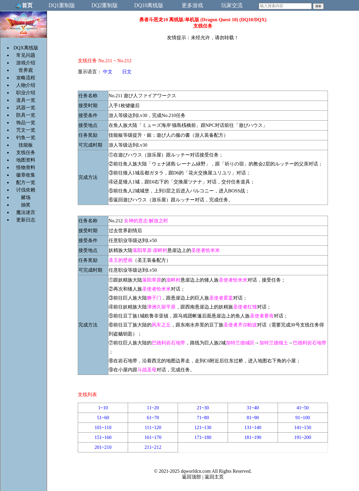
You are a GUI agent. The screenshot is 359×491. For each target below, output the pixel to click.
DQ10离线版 (149, 5)
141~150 (302, 427)
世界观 (26, 70)
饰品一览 (25, 122)
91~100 (302, 417)
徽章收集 (25, 174)
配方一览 (25, 182)
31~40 (253, 407)
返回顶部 (191, 476)
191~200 (302, 437)
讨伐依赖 (25, 189)
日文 (127, 71)
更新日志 (25, 219)
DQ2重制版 (105, 5)
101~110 (103, 427)
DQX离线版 (25, 47)
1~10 (103, 407)
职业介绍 (25, 92)
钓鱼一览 (25, 137)
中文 (107, 71)
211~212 (152, 447)
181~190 (252, 437)
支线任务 (25, 152)
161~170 (153, 437)
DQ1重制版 (62, 5)
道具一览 (25, 100)
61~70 (153, 417)
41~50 (302, 407)
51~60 (103, 417)
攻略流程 (25, 77)
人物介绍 (25, 85)
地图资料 (25, 159)
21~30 (203, 407)
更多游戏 (192, 5)
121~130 (203, 427)
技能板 (26, 145)
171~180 (203, 437)
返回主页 (214, 476)
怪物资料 (25, 167)
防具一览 (25, 115)
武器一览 (25, 107)
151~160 (103, 437)
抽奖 (26, 204)
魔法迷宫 (25, 212)
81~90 (253, 417)
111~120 (152, 427)
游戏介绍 (25, 62)
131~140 (252, 427)
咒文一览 (25, 130)
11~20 (153, 407)
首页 (24, 5)
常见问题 (25, 55)
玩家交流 (232, 5)
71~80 (203, 417)
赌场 (26, 197)
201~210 (103, 447)
